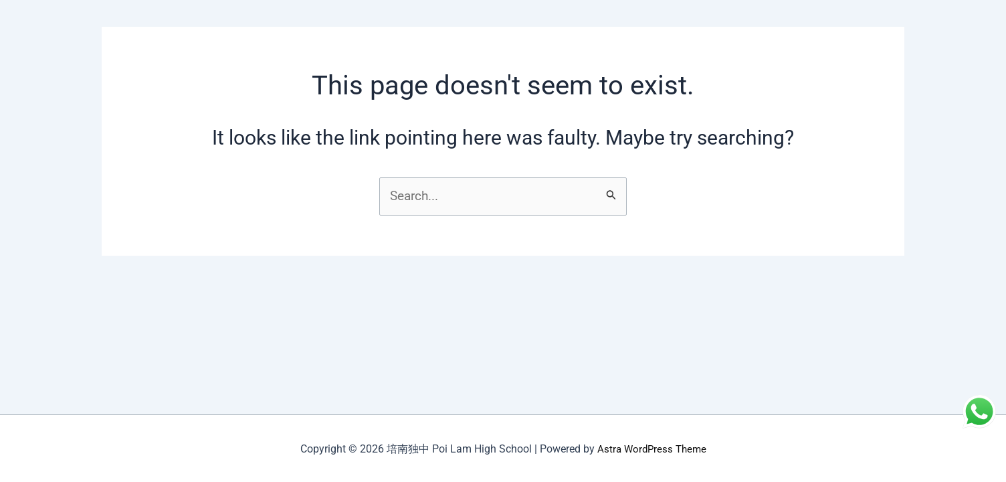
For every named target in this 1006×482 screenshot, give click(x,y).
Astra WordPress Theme (651, 449)
